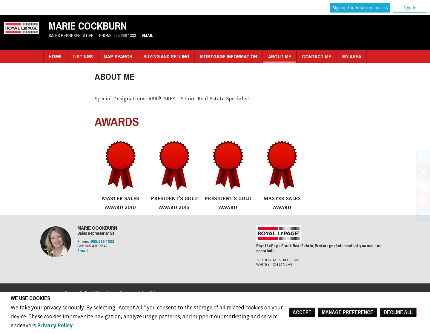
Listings (83, 56)
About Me (279, 56)
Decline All (398, 312)
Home (55, 56)
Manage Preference (347, 312)
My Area (351, 56)
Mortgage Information (228, 56)
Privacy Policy (55, 325)
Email (147, 36)
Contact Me (316, 56)
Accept (302, 312)
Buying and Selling (166, 56)
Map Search (118, 56)
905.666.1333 (124, 36)
